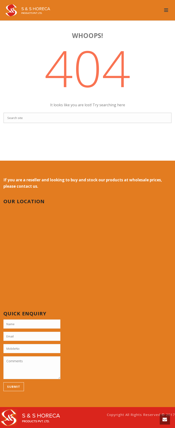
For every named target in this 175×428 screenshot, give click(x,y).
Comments (31, 367)
